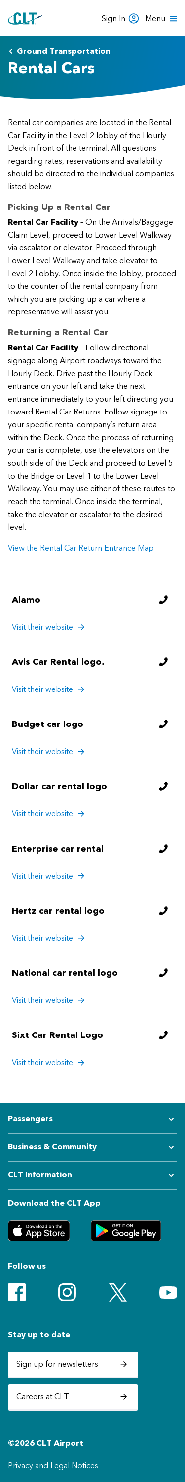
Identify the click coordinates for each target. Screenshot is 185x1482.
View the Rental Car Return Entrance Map (81, 547)
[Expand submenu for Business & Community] (92, 1147)
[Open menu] (162, 19)
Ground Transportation (59, 51)
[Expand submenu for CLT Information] (92, 1175)
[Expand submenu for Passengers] (92, 1119)
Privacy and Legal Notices (53, 1465)
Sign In (120, 18)
